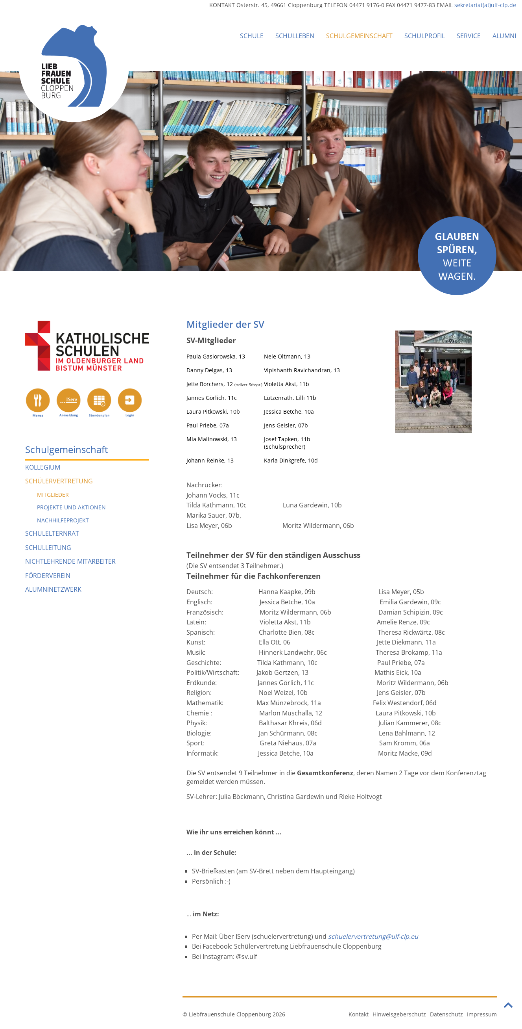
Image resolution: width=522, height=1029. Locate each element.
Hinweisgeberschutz (399, 1014)
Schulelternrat (52, 533)
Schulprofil (424, 36)
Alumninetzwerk (53, 589)
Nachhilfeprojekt (63, 520)
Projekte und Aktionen (71, 507)
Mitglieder (53, 494)
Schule (252, 36)
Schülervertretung (59, 481)
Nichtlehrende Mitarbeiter (70, 561)
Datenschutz (446, 1014)
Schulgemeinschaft (359, 36)
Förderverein (47, 575)
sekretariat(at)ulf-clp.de (485, 5)
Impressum (482, 1014)
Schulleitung (48, 547)
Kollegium (42, 467)
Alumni (504, 36)
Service (469, 36)
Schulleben (294, 36)
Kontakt (359, 1014)
